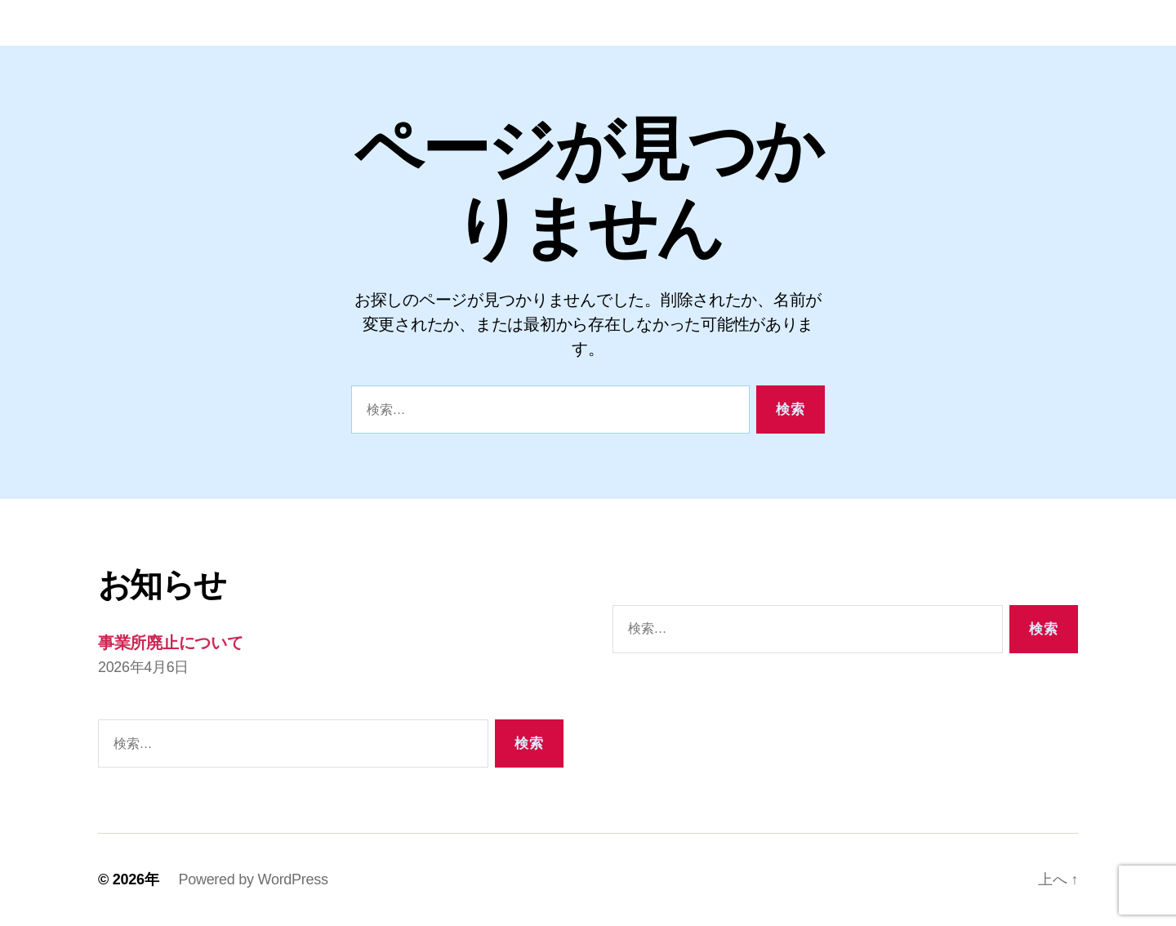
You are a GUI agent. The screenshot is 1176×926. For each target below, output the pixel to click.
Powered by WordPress (252, 879)
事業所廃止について (176, 642)
